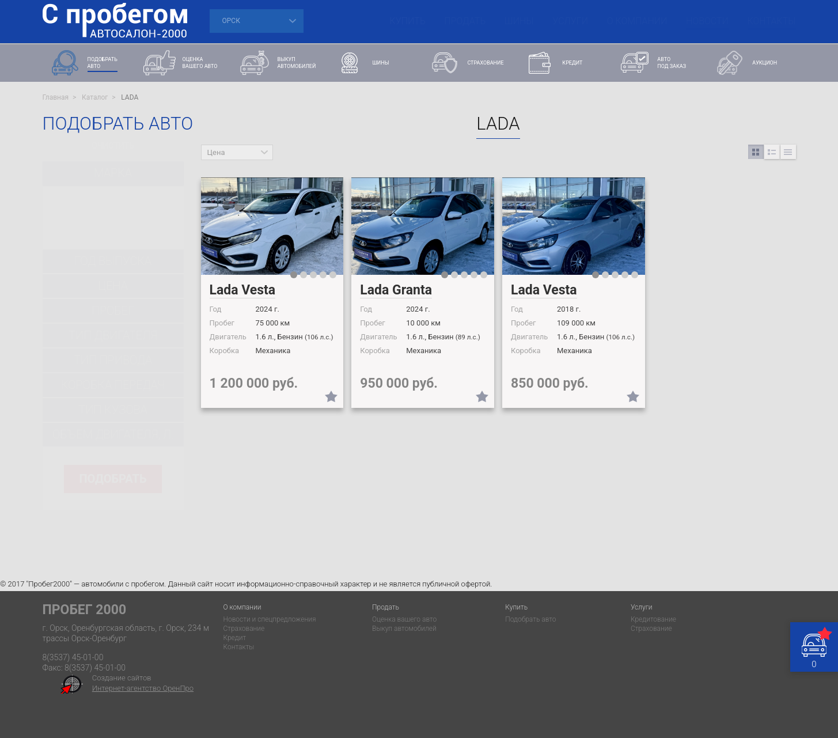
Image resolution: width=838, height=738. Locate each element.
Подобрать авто (530, 619)
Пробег (113, 310)
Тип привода (113, 360)
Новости (707, 21)
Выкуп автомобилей (404, 629)
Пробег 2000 (85, 610)
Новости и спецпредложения (269, 619)
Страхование (243, 629)
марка (113, 173)
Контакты (772, 21)
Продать (465, 21)
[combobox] (113, 206)
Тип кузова (112, 410)
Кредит (234, 638)
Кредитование (653, 619)
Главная (56, 97)
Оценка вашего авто (404, 619)
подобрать (112, 479)
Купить (408, 21)
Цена (216, 152)
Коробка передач (113, 385)
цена (112, 286)
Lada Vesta (243, 290)
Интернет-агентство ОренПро (143, 688)
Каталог (95, 97)
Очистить (113, 145)
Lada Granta (396, 290)
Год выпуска (112, 261)
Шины (519, 21)
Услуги (570, 21)
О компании (637, 21)
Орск (231, 21)
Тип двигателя (113, 335)
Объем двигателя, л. (113, 434)
